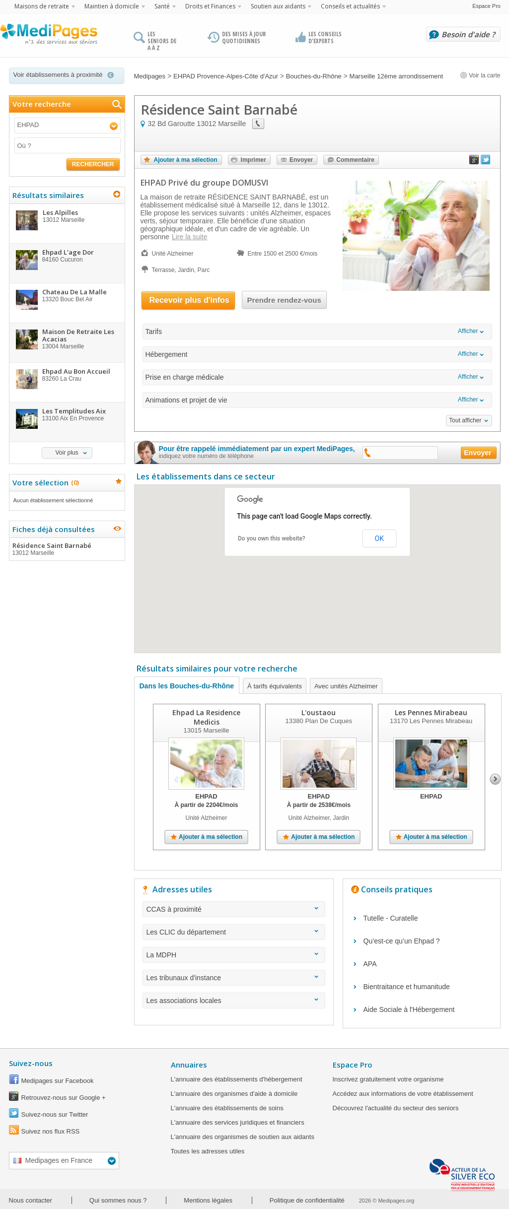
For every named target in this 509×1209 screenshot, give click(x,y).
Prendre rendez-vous (284, 300)
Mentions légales (208, 1200)
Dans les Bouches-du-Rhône (187, 686)
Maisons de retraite (41, 6)
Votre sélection (44, 482)
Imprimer (253, 159)
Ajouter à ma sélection (186, 159)
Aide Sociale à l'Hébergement (409, 1009)
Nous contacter (30, 1200)
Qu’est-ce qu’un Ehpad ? (402, 941)
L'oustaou (318, 712)
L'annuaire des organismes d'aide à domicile (234, 1093)
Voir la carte (480, 75)
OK (379, 538)
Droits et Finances (210, 6)
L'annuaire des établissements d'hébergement (236, 1079)
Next (495, 779)
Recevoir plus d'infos (189, 300)
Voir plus (66, 452)
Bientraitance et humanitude (407, 987)
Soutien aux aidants (278, 6)
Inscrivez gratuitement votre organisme (388, 1079)
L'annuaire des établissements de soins (227, 1108)
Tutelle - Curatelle (391, 918)
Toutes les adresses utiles (208, 1151)
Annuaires (189, 1065)
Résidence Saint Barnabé (66, 549)
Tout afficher (465, 420)
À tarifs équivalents (274, 686)
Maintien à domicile (111, 6)
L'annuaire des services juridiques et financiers (237, 1122)
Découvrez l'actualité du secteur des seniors (396, 1108)
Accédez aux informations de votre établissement (403, 1093)
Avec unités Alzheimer (346, 686)
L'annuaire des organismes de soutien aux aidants (242, 1137)
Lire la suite (190, 237)
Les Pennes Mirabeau (431, 712)
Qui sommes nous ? (118, 1200)
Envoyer (301, 159)
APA (370, 964)
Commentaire (355, 159)
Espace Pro (486, 6)
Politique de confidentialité (307, 1200)
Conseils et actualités (350, 6)
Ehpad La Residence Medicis (206, 717)
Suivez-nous (31, 1063)
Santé (162, 6)
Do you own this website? (271, 538)
